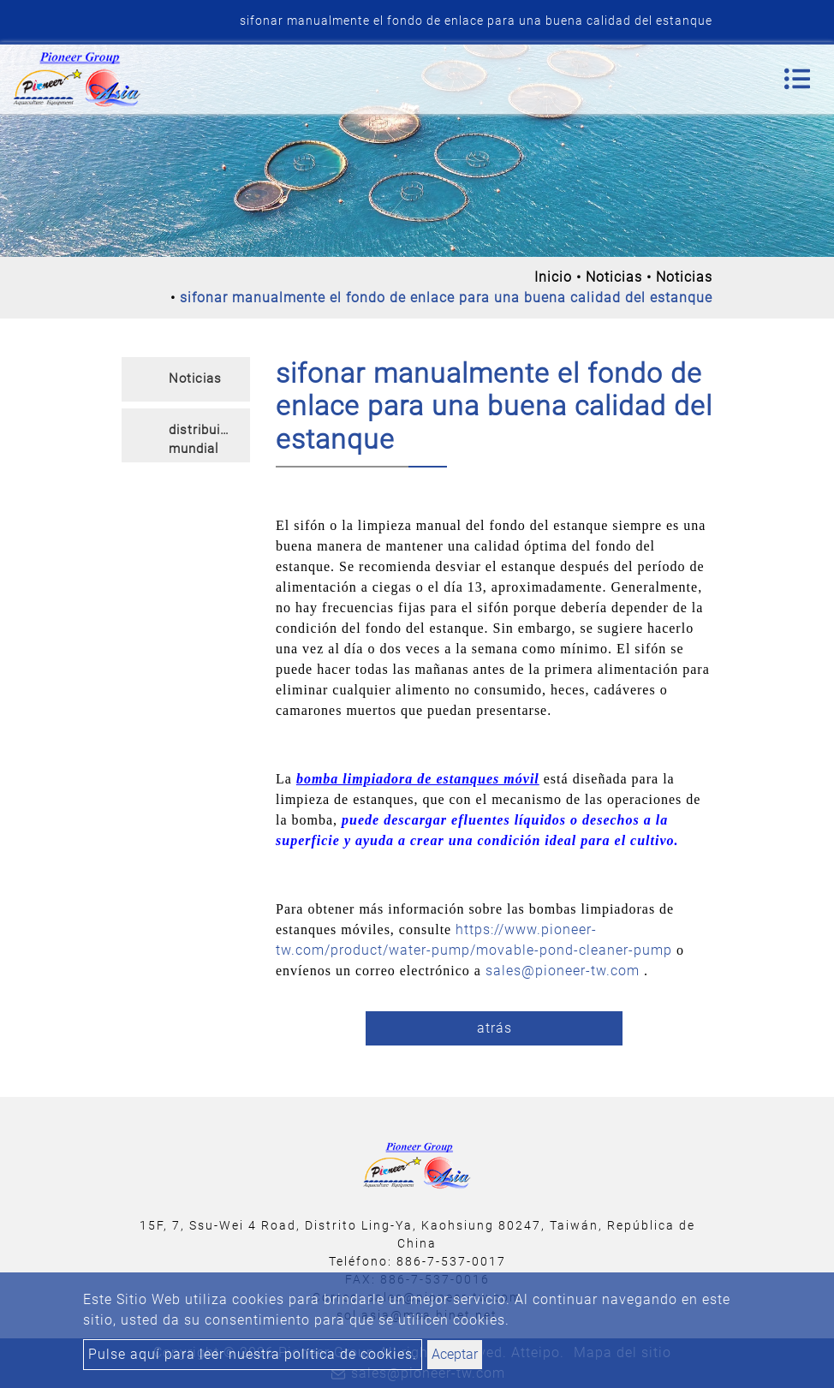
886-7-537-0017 (451, 1261)
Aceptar (455, 1354)
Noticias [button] (195, 378)
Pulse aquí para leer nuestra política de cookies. (252, 1354)
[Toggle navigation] (797, 79)
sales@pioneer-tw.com (563, 970)
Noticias (614, 277)
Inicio (553, 277)
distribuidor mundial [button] (205, 439)
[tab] (186, 379)
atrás (494, 1028)
